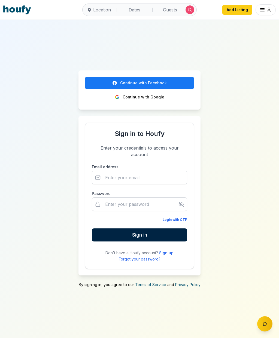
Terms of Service (150, 284)
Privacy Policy (188, 284)
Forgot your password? (139, 259)
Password (101, 193)
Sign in (139, 235)
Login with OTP (175, 220)
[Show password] (181, 204)
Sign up (166, 252)
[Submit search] (190, 9)
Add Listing (237, 9)
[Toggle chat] (264, 323)
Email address (105, 167)
